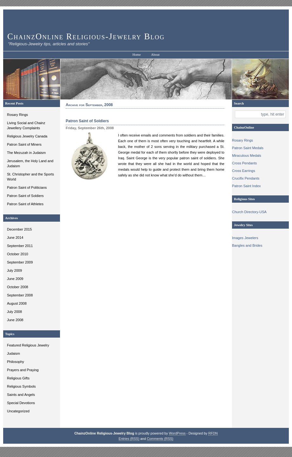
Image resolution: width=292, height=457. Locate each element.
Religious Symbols (21, 386)
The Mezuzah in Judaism (26, 153)
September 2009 (20, 262)
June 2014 (15, 237)
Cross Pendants (244, 163)
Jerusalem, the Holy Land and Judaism (30, 163)
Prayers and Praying (23, 370)
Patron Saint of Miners (24, 144)
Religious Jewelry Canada (27, 136)
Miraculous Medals (246, 155)
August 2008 (17, 303)
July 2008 (14, 312)
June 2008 (15, 320)
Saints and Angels (21, 395)
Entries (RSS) (129, 439)
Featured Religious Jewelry (28, 345)
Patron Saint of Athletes (25, 204)
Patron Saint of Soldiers (25, 196)
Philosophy (15, 362)
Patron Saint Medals (247, 148)
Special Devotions (21, 403)
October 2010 (17, 254)
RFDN (213, 433)
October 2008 (17, 287)
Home (136, 54)
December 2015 (19, 229)
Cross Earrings (243, 171)
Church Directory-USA (249, 212)
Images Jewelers (245, 238)
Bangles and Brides (247, 245)
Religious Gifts (18, 378)
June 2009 (15, 279)
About (155, 54)
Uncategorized (18, 411)
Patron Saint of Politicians (27, 187)
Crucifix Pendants (245, 178)
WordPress (177, 433)
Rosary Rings (17, 115)
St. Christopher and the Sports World (30, 176)
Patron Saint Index (246, 186)
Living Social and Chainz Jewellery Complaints (26, 125)
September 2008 (20, 295)
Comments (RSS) (160, 439)
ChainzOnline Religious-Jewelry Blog (86, 36)
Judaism (13, 353)
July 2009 (14, 270)
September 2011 (20, 246)
